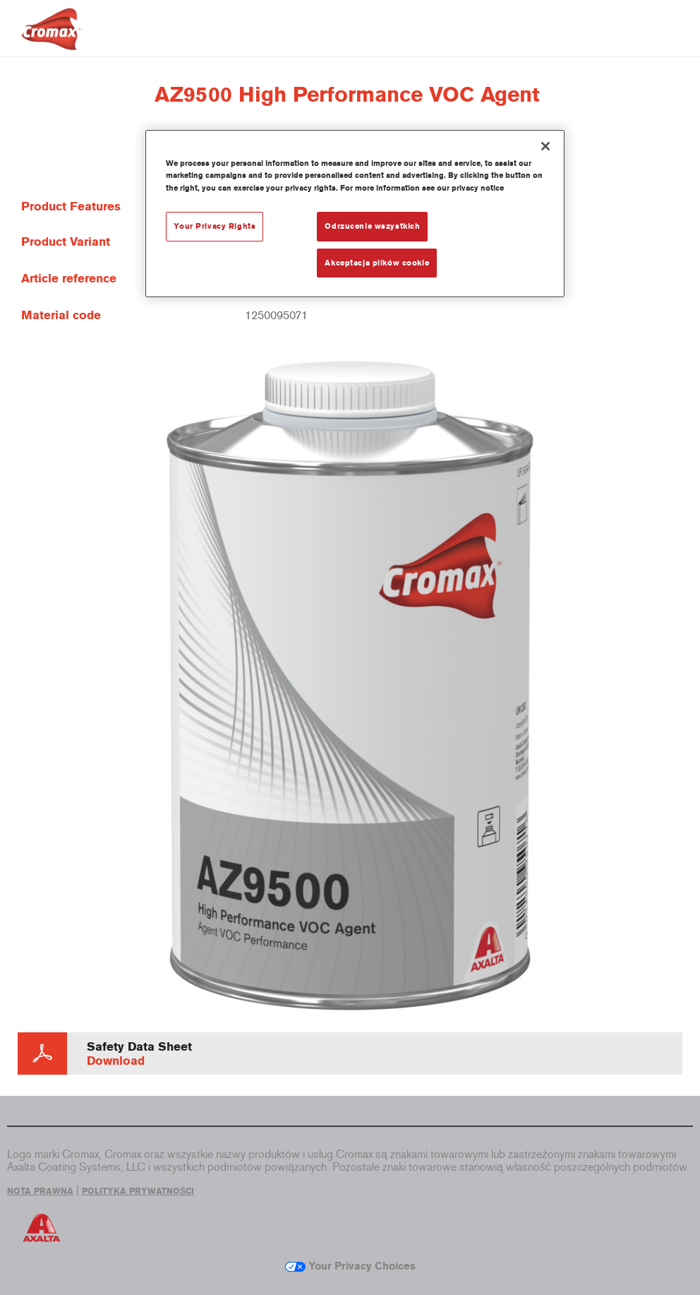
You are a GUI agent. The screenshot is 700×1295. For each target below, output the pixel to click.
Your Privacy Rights (214, 226)
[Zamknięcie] (545, 146)
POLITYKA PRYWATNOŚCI (138, 1191)
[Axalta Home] (51, 39)
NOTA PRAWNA (40, 1191)
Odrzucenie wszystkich (372, 226)
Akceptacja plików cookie (377, 263)
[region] (355, 213)
